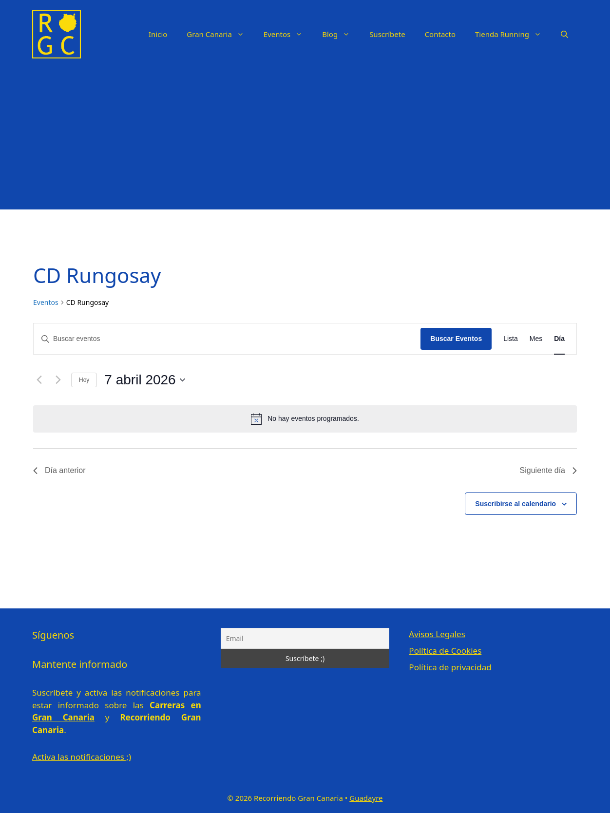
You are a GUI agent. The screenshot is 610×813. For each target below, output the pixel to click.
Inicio (158, 34)
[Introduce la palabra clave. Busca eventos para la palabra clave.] (227, 338)
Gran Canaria (220, 34)
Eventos (288, 34)
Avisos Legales (437, 634)
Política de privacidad (450, 667)
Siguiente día (548, 470)
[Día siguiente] (58, 380)
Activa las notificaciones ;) (81, 756)
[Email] (305, 638)
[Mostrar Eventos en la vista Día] (559, 338)
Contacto (440, 34)
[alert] (305, 419)
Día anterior (59, 470)
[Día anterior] (39, 380)
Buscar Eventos (456, 338)
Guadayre (365, 798)
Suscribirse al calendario (515, 504)
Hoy (84, 380)
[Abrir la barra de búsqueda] (564, 34)
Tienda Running (513, 34)
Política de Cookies (445, 650)
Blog (341, 34)
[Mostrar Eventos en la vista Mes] (536, 338)
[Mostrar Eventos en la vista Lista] (510, 338)
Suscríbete (387, 34)
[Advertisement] (305, 141)
